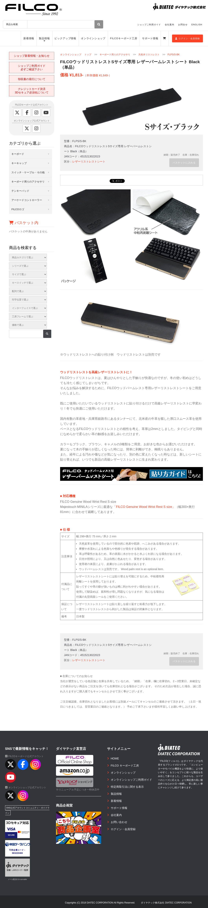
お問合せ (183, 24)
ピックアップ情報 (65, 38)
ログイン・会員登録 (187, 38)
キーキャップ (19, 163)
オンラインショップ (93, 38)
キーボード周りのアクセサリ (115, 54)
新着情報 (28, 38)
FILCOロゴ (17, 209)
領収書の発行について (31, 79)
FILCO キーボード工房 (125, 765)
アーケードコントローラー (26, 200)
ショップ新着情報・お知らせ (31, 55)
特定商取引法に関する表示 (127, 786)
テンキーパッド (20, 190)
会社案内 (169, 24)
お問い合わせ (119, 822)
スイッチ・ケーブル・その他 (28, 172)
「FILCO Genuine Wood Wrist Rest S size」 (144, 506)
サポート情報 (150, 38)
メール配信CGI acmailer (17, 879)
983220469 (17, 853)
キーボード (17, 153)
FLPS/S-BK (174, 54)
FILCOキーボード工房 (123, 38)
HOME (115, 758)
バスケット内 (23, 223)
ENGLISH (197, 24)
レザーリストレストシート (88, 161)
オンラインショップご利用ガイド (131, 779)
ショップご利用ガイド (149, 24)
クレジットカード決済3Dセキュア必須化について (32, 90)
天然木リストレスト (148, 54)
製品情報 (44, 38)
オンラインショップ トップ (75, 54)
